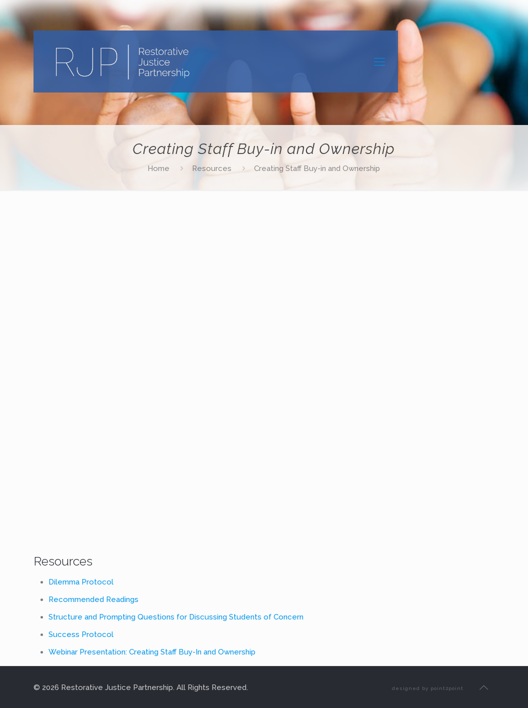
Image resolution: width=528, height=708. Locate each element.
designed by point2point (428, 688)
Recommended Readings (93, 599)
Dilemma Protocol (81, 582)
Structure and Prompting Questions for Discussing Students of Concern (176, 617)
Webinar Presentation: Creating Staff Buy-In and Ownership (152, 652)
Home (159, 168)
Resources (212, 168)
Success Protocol (81, 634)
